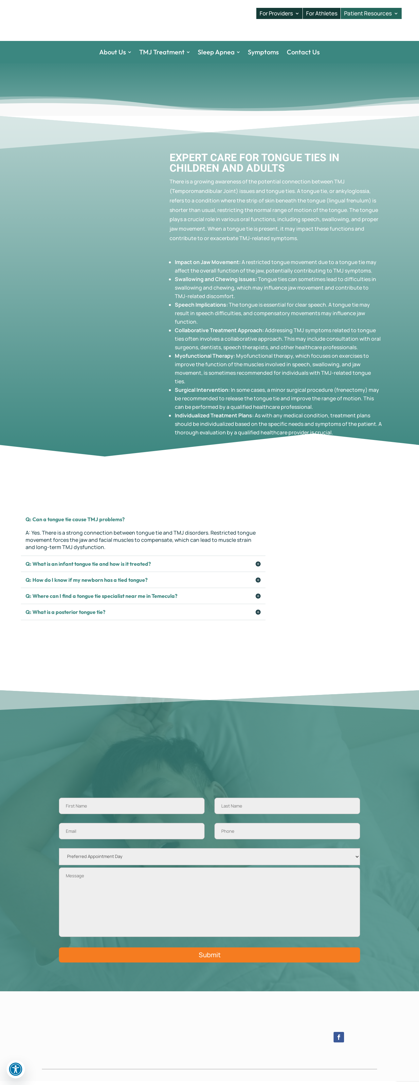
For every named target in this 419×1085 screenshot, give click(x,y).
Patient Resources (368, 13)
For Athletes (321, 13)
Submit (210, 958)
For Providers (276, 13)
